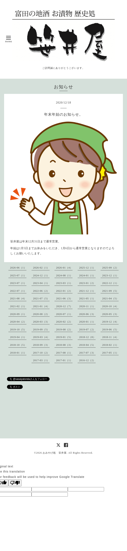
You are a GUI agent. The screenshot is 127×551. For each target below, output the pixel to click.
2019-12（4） (110, 321)
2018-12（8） (87, 337)
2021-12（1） (87, 290)
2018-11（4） (110, 337)
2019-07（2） (87, 329)
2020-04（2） (18, 321)
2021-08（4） (18, 298)
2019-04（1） (18, 337)
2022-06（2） (41, 290)
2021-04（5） (110, 298)
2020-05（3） (110, 314)
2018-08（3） (64, 345)
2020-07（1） (64, 314)
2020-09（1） (18, 314)
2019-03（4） (41, 337)
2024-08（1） (64, 275)
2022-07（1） (18, 290)
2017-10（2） (41, 352)
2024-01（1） (87, 275)
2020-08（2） (41, 314)
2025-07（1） (18, 275)
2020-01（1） (87, 321)
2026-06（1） (18, 267)
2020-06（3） (87, 314)
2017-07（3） (87, 352)
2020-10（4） (110, 306)
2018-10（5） (18, 345)
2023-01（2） (87, 283)
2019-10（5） (18, 329)
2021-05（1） (87, 298)
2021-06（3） (64, 298)
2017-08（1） (64, 352)
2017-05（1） (110, 352)
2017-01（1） (64, 360)
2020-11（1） (87, 306)
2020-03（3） (41, 321)
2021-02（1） (18, 306)
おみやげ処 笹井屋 (55, 452)
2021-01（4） (41, 306)
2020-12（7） (64, 306)
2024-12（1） (41, 275)
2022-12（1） (110, 283)
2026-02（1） (41, 267)
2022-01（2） (64, 290)
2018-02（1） (110, 345)
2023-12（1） (110, 275)
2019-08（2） (64, 329)
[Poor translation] (15, 483)
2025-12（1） (87, 267)
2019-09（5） (41, 329)
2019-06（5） (110, 329)
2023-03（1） (64, 283)
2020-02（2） (64, 321)
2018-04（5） (87, 345)
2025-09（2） (110, 267)
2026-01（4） (64, 267)
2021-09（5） (110, 290)
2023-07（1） (18, 283)
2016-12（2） (87, 360)
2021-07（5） (41, 298)
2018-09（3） (41, 345)
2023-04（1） (41, 283)
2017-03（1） (41, 360)
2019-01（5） (64, 337)
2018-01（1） (18, 352)
